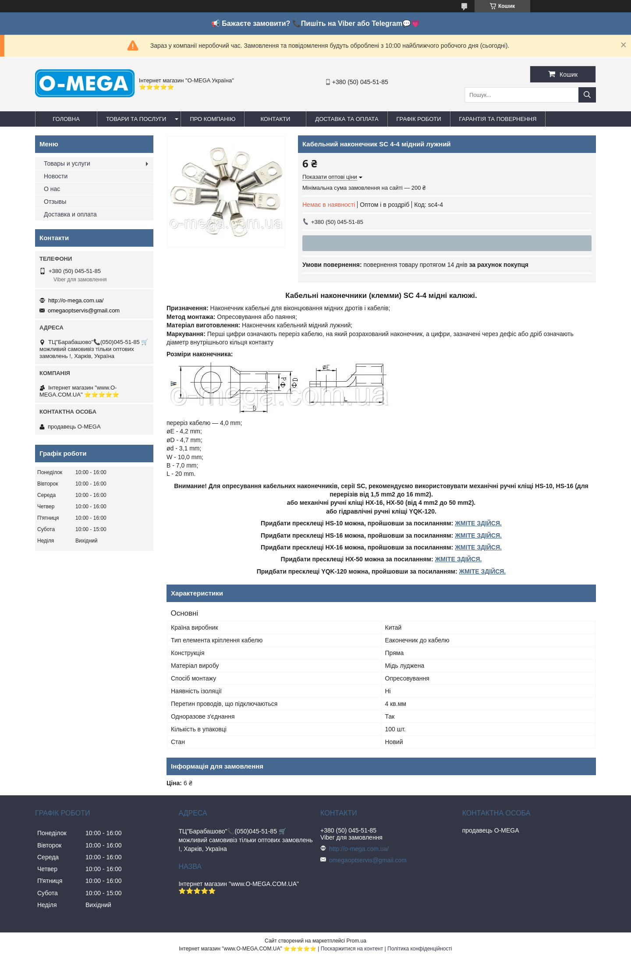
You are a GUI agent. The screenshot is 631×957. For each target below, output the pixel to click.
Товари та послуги (136, 119)
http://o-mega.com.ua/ (75, 300)
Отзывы (55, 201)
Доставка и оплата (70, 214)
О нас (52, 188)
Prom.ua (356, 941)
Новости (55, 176)
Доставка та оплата (346, 119)
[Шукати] (587, 95)
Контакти (275, 119)
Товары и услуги (67, 163)
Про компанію (212, 119)
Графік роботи (419, 119)
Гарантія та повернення (498, 119)
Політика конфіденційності (419, 949)
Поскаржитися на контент (352, 949)
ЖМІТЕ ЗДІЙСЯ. (478, 523)
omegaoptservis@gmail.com (84, 310)
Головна (66, 119)
